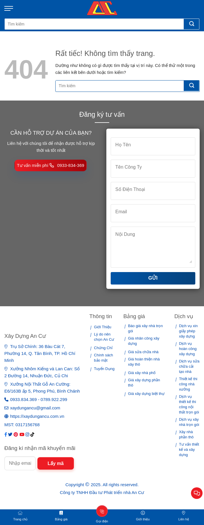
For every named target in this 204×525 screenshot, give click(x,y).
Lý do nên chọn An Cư (104, 337)
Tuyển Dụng (104, 369)
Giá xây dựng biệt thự (146, 393)
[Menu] (11, 8)
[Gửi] (191, 24)
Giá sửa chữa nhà (143, 352)
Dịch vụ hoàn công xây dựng (188, 348)
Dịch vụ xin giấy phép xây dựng (188, 331)
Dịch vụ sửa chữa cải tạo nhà (189, 366)
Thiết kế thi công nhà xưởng (188, 384)
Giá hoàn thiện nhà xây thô (144, 362)
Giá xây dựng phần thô (144, 382)
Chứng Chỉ (103, 348)
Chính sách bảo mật (103, 357)
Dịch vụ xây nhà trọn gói (189, 422)
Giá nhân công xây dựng (143, 341)
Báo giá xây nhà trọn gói (145, 328)
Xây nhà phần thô (186, 434)
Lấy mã (55, 463)
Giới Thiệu (102, 327)
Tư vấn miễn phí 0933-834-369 (50, 165)
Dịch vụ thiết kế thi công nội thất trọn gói (189, 404)
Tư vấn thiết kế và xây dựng (189, 449)
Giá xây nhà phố (142, 373)
